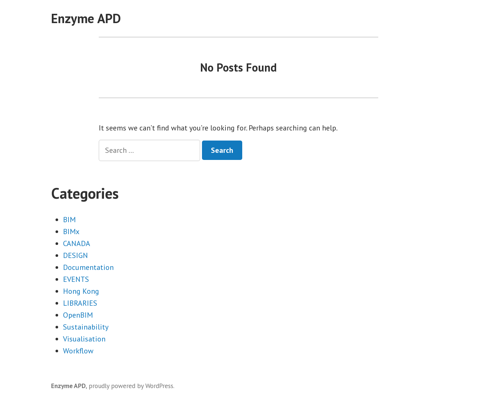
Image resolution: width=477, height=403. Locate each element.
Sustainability (85, 327)
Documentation (88, 267)
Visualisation (84, 339)
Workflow (78, 351)
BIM (69, 219)
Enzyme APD (86, 18)
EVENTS (76, 279)
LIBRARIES (80, 303)
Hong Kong (81, 291)
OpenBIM (78, 315)
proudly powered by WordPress (131, 385)
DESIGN (75, 255)
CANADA (76, 243)
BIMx (71, 231)
